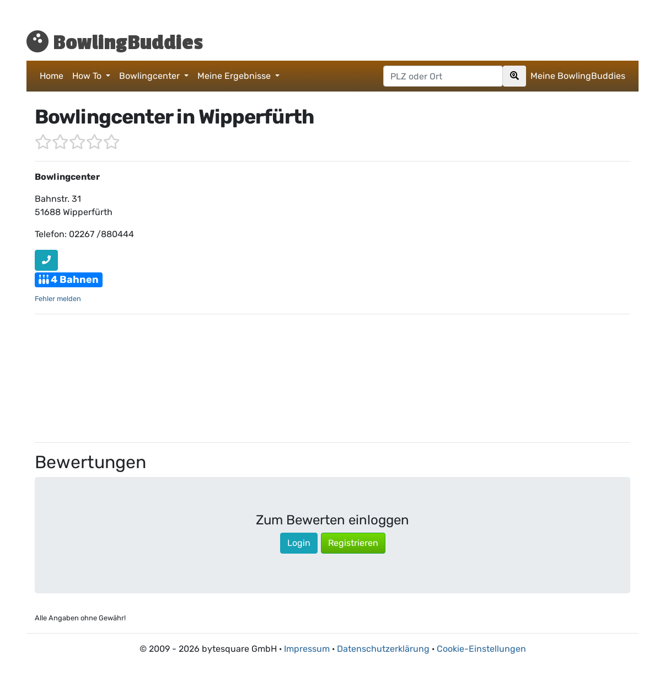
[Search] (514, 76)
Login (298, 543)
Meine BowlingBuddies (577, 76)
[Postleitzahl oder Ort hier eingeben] (443, 76)
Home (51, 76)
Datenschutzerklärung (383, 649)
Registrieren (353, 543)
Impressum (307, 649)
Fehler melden (58, 298)
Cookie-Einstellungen (481, 649)
